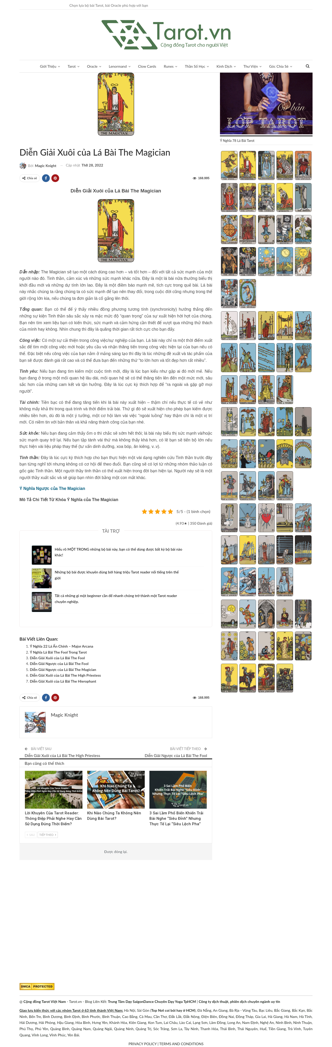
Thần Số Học (195, 66)
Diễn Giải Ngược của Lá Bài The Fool (59, 663)
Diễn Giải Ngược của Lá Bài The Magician (63, 669)
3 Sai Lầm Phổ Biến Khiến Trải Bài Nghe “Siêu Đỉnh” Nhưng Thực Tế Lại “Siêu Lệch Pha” (176, 818)
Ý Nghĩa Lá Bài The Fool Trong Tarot (58, 652)
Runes (169, 66)
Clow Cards (147, 66)
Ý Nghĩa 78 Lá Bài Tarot (30, 141)
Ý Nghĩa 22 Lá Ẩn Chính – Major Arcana (61, 646)
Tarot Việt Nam (25, 141)
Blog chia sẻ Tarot (151, 771)
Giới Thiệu (48, 66)
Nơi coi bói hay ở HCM (176, 1010)
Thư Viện (251, 66)
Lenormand (118, 66)
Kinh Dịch (224, 66)
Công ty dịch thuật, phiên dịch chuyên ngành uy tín (239, 1001)
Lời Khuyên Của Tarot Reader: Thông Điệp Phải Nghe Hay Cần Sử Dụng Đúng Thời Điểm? (53, 818)
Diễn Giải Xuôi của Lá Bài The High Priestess (65, 675)
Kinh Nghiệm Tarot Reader (27, 771)
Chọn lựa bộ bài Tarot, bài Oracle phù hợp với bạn (108, 5)
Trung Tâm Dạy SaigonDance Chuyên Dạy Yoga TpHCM (152, 1001)
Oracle (92, 66)
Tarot (72, 66)
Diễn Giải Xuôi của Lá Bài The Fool (57, 658)
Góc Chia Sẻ (278, 66)
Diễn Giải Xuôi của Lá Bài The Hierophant (63, 681)
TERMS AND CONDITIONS (181, 1044)
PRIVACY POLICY (142, 1044)
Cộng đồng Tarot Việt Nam (44, 1001)
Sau (31, 834)
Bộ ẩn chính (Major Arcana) (21, 141)
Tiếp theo (47, 834)
